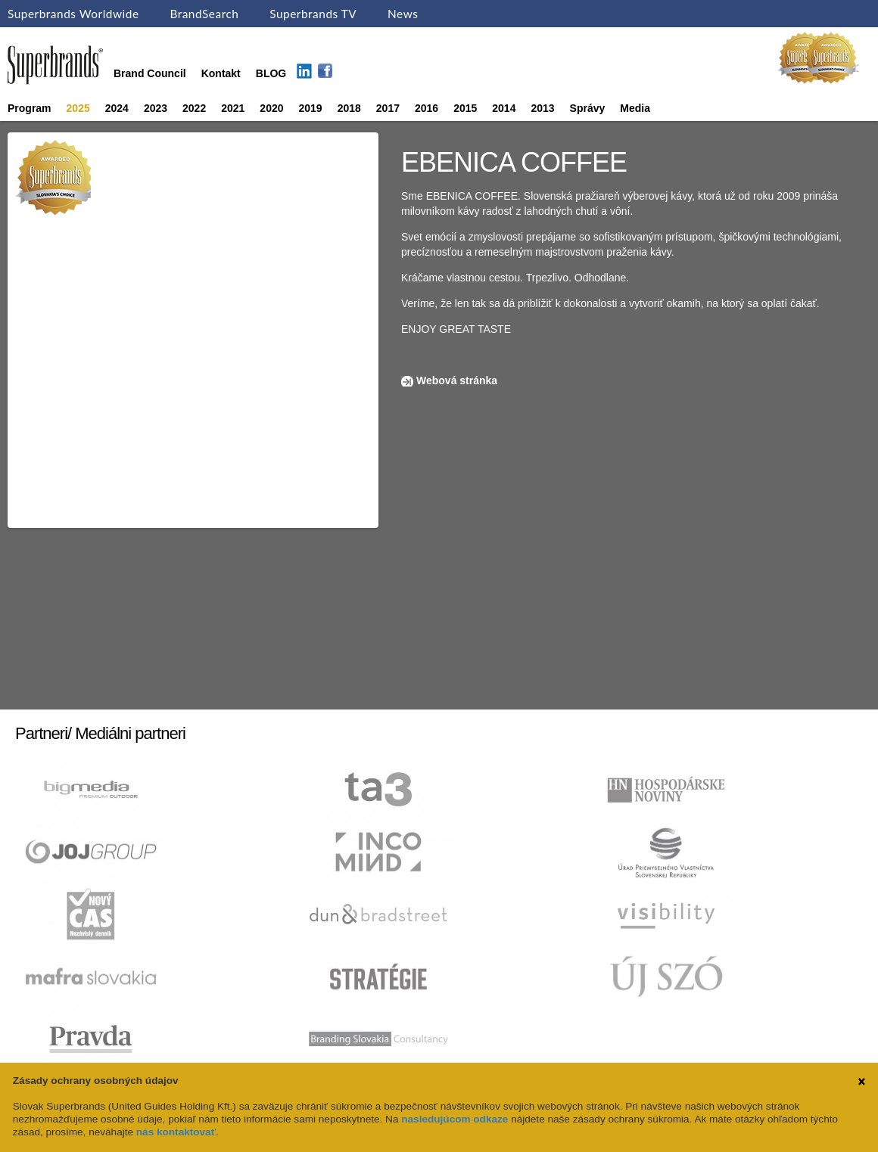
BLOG (271, 73)
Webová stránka (456, 380)
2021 (232, 108)
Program (29, 108)
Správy (588, 108)
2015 (465, 108)
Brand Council (150, 73)
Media (635, 108)
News (403, 13)
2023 (155, 108)
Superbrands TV (312, 13)
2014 (503, 108)
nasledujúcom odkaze (454, 1119)
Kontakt (221, 73)
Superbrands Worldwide (73, 13)
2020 (271, 108)
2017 (388, 108)
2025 (78, 108)
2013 (542, 108)
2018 (349, 108)
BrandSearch (204, 13)
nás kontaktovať (176, 1132)
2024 (117, 108)
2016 (426, 108)
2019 (310, 108)
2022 (194, 108)
